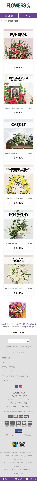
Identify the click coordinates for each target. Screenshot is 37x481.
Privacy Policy (9, 469)
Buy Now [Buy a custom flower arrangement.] (18, 332)
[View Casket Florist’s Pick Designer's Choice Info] (18, 134)
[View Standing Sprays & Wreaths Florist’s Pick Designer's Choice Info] (18, 179)
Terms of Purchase (24, 469)
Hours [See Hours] (31, 479)
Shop (9, 15)
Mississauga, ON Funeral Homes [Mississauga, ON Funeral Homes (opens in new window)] (12, 452)
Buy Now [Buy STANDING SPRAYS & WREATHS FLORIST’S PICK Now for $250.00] (18, 203)
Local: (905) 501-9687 (19, 403)
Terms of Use (18, 473)
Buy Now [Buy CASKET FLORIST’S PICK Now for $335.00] (18, 158)
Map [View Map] (18, 479)
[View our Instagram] (20, 388)
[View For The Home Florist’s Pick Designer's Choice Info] (18, 269)
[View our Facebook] (16, 388)
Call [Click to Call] (6, 479)
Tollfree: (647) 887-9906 (18, 406)
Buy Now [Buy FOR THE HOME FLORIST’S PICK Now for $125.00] (18, 293)
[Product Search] (19, 341)
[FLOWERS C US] (18, 10)
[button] (18, 431)
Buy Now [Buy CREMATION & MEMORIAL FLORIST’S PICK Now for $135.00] (18, 112)
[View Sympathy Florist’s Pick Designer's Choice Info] (18, 224)
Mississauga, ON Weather (14, 463)
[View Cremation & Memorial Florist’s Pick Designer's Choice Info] (18, 89)
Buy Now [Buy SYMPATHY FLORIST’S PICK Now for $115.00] (18, 248)
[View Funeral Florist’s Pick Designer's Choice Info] (18, 44)
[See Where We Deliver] (18, 352)
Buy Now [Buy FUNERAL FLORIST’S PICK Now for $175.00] (18, 67)
